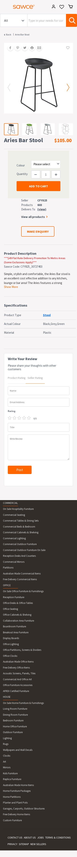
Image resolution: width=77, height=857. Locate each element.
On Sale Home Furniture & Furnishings (23, 703)
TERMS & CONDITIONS (58, 837)
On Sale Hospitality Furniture (18, 509)
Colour (21, 165)
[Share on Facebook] (9, 48)
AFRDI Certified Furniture (16, 691)
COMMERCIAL (10, 503)
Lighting (7, 738)
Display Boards (11, 638)
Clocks (6, 755)
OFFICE (7, 585)
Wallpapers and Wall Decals (17, 750)
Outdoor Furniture (13, 732)
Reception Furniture (13, 597)
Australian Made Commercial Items (22, 573)
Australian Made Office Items (18, 661)
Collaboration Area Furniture (18, 620)
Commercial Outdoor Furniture (20, 544)
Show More (11, 287)
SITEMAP (24, 844)
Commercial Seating (14, 515)
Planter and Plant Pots (15, 802)
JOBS (40, 837)
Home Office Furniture (15, 726)
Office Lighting (11, 644)
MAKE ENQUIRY (38, 231)
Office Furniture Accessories (17, 685)
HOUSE (7, 697)
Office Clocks (10, 656)
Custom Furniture (12, 820)
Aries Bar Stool (22, 34)
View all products (33, 217)
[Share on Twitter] (23, 48)
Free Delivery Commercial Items (20, 579)
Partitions (8, 567)
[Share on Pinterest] (16, 48)
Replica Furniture (12, 779)
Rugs (5, 744)
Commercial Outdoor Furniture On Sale (24, 550)
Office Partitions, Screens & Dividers (22, 650)
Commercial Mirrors (13, 562)
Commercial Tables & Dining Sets (21, 520)
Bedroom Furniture (13, 720)
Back (8, 34)
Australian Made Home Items (18, 785)
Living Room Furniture (15, 708)
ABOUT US (30, 837)
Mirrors (6, 767)
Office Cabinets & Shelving (17, 614)
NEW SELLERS (38, 844)
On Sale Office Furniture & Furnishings (23, 591)
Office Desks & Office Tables (18, 603)
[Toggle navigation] (5, 7)
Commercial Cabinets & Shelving (20, 532)
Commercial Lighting (14, 538)
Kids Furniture (10, 773)
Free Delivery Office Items (16, 667)
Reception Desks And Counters (19, 556)
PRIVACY (12, 844)
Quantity (22, 174)
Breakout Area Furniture (15, 632)
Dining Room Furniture (15, 714)
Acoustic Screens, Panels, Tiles (19, 673)
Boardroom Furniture (14, 626)
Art (4, 761)
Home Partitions (12, 797)
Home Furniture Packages (17, 791)
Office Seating (10, 609)
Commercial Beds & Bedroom (19, 526)
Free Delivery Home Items (16, 814)
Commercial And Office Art (17, 679)
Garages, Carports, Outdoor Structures (24, 808)
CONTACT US (15, 837)
